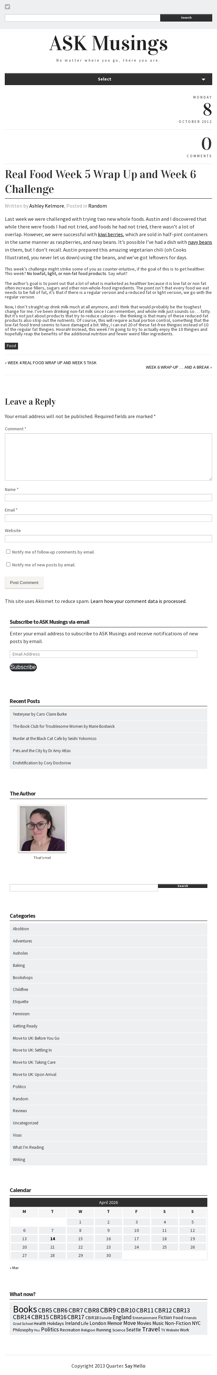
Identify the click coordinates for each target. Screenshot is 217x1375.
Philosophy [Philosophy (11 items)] (23, 1330)
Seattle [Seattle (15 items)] (133, 1330)
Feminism (21, 1014)
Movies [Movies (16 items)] (144, 1323)
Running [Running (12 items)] (103, 1330)
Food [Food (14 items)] (178, 1317)
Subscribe (23, 667)
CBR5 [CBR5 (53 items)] (45, 1310)
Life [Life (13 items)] (85, 1323)
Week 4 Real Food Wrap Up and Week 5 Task (52, 362)
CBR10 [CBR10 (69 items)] (126, 1310)
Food (11, 345)
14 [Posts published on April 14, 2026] (52, 1239)
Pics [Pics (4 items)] (37, 1330)
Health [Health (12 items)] (40, 1323)
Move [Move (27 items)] (129, 1323)
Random (97, 205)
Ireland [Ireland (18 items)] (72, 1323)
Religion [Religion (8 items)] (88, 1329)
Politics (19, 1086)
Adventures (22, 941)
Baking (19, 965)
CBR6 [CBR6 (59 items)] (60, 1310)
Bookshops (23, 977)
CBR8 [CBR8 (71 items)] (91, 1310)
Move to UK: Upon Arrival (34, 1074)
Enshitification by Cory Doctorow (42, 763)
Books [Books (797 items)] (25, 1309)
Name (12, 489)
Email (11, 510)
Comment (15, 429)
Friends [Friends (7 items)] (190, 1317)
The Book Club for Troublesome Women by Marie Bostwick (64, 726)
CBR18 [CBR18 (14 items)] (92, 1317)
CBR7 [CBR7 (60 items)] (76, 1310)
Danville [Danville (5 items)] (105, 1318)
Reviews (20, 1110)
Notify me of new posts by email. (43, 565)
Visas (17, 1135)
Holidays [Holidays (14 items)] (55, 1323)
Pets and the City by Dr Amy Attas (42, 750)
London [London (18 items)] (98, 1323)
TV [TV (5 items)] (163, 1330)
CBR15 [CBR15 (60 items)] (40, 1317)
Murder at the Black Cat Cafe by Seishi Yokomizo (55, 738)
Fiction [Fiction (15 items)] (165, 1317)
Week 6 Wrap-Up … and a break (177, 367)
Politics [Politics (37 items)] (50, 1329)
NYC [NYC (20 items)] (196, 1323)
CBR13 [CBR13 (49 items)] (181, 1310)
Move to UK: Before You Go (36, 1038)
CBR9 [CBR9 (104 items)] (108, 1309)
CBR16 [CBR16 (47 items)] (58, 1317)
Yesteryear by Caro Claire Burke (40, 714)
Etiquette (20, 1001)
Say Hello (135, 1365)
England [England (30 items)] (122, 1317)
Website (13, 530)
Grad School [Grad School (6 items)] (23, 1323)
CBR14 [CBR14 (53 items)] (21, 1317)
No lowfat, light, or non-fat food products (66, 273)
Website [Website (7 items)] (172, 1330)
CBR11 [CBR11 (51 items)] (145, 1310)
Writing (19, 1159)
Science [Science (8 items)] (118, 1329)
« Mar (14, 1267)
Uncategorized (25, 1123)
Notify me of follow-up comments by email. (53, 552)
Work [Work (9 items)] (184, 1330)
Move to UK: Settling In (32, 1050)
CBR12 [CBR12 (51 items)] (163, 1310)
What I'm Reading (28, 1147)
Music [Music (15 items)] (158, 1323)
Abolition (21, 929)
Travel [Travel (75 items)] (151, 1329)
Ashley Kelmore (46, 205)
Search (186, 17)
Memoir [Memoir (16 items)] (114, 1323)
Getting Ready (25, 1026)
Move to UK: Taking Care (34, 1062)
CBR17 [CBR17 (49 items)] (75, 1317)
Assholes (20, 953)
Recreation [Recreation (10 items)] (70, 1330)
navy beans (200, 242)
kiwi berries (110, 234)
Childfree (20, 989)
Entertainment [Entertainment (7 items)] (145, 1317)
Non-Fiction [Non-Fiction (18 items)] (178, 1323)
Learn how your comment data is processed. (138, 601)
